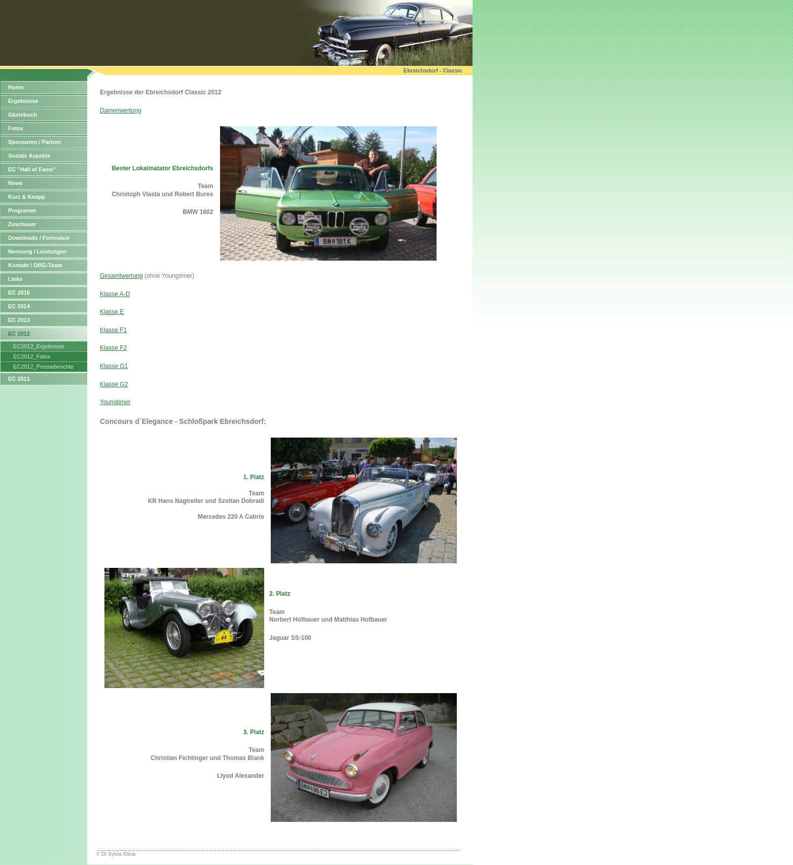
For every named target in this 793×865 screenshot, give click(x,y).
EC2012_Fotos (31, 356)
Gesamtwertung (121, 275)
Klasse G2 (114, 384)
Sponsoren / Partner (34, 142)
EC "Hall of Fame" (32, 169)
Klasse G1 (114, 366)
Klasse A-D (115, 294)
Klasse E (112, 311)
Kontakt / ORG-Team (35, 265)
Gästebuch (22, 115)
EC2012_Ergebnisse (38, 346)
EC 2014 (19, 306)
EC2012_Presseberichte (43, 367)
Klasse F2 (113, 347)
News (15, 183)
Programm (22, 210)
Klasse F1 (113, 330)
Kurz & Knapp (26, 197)
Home (16, 87)
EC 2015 (19, 293)
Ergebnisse (23, 101)
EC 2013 (19, 320)
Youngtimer (115, 402)
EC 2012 (19, 334)
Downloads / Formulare (39, 238)
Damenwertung (120, 110)
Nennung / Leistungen (37, 251)
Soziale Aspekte (29, 156)
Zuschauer (22, 224)
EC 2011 (19, 379)
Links (15, 279)
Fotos (15, 128)
